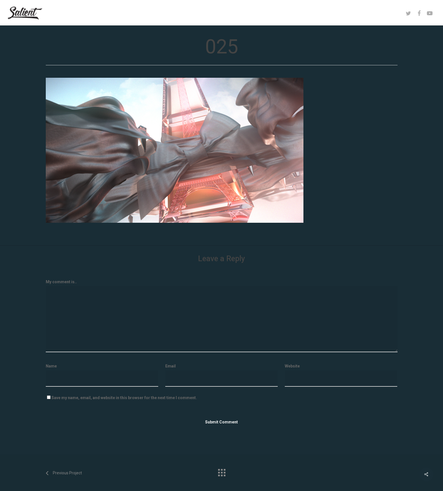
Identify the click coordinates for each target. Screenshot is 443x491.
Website (292, 366)
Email (172, 366)
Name (53, 366)
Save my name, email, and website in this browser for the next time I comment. (124, 397)
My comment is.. (61, 282)
